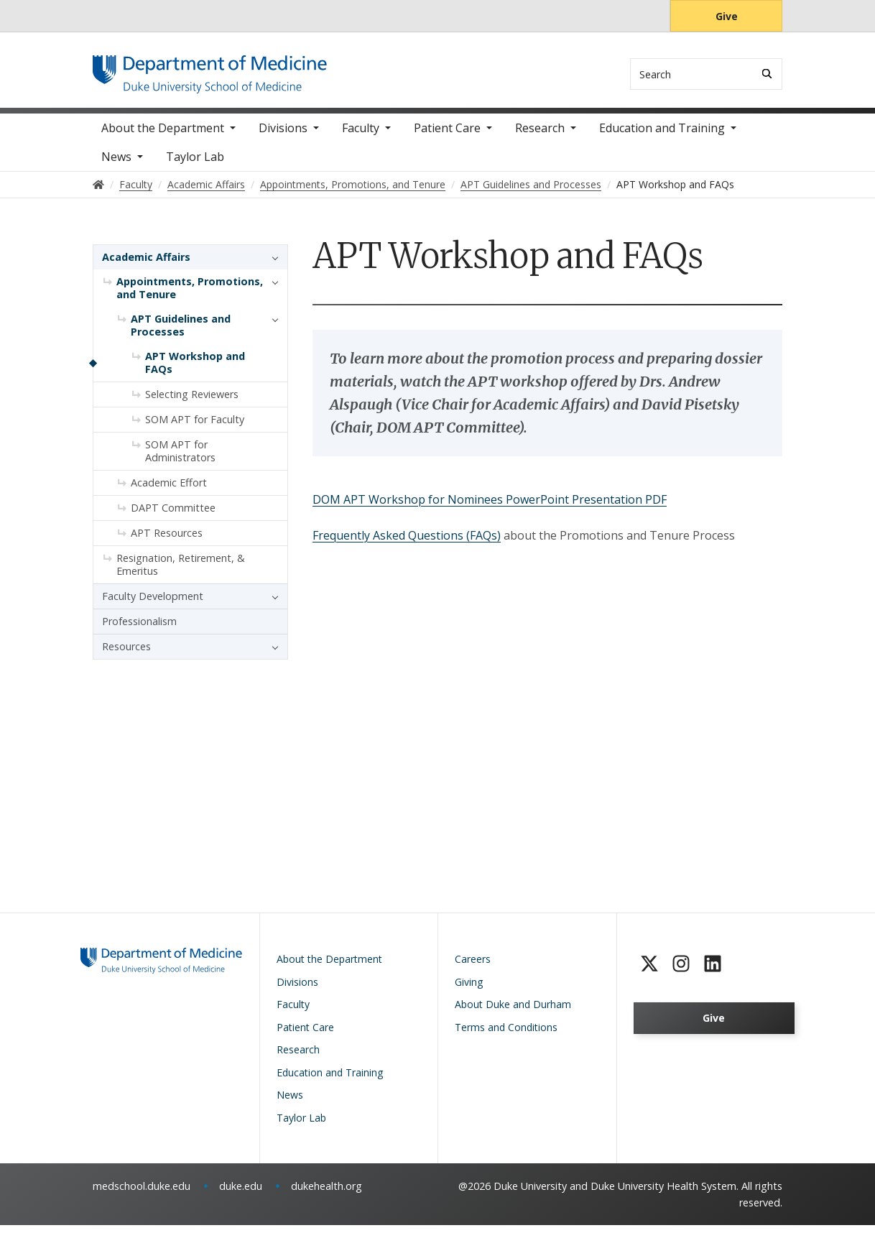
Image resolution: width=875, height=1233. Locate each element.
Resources (126, 655)
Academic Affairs (146, 265)
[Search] (766, 73)
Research (540, 136)
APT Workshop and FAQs (195, 371)
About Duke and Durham (513, 1012)
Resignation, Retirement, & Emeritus (180, 573)
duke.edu (240, 1194)
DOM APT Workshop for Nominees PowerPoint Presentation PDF (489, 507)
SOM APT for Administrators (180, 459)
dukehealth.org (326, 1194)
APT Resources (167, 541)
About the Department (162, 136)
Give (727, 16)
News (116, 165)
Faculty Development (152, 604)
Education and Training (662, 136)
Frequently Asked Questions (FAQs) (406, 543)
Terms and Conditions (506, 1035)
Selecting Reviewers (192, 403)
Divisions (283, 136)
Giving (469, 990)
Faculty (360, 136)
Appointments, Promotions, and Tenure (189, 296)
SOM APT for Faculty (194, 428)
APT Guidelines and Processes (181, 333)
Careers (473, 967)
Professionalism (139, 630)
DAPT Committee (173, 516)
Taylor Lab (195, 165)
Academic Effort (169, 491)
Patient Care (447, 136)
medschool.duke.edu (141, 1194)
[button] (271, 266)
